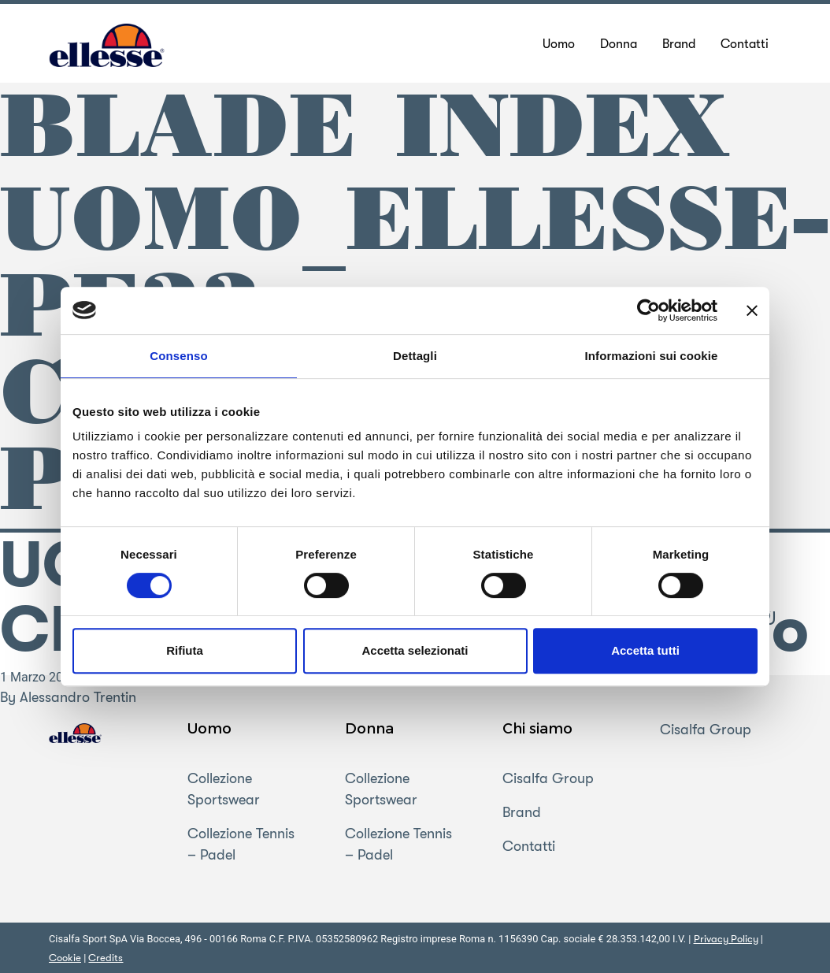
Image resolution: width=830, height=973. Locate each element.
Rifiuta (184, 650)
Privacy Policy (726, 939)
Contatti (528, 846)
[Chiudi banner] (752, 310)
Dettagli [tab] (415, 355)
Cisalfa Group (548, 778)
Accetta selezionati (414, 650)
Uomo (209, 727)
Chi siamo (537, 727)
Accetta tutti (645, 650)
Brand (521, 812)
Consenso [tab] (178, 355)
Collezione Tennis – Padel (241, 844)
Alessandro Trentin (78, 697)
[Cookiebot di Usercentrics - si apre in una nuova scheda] (648, 310)
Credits (105, 958)
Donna (369, 727)
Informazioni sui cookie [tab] (651, 355)
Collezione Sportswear (223, 789)
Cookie (65, 958)
